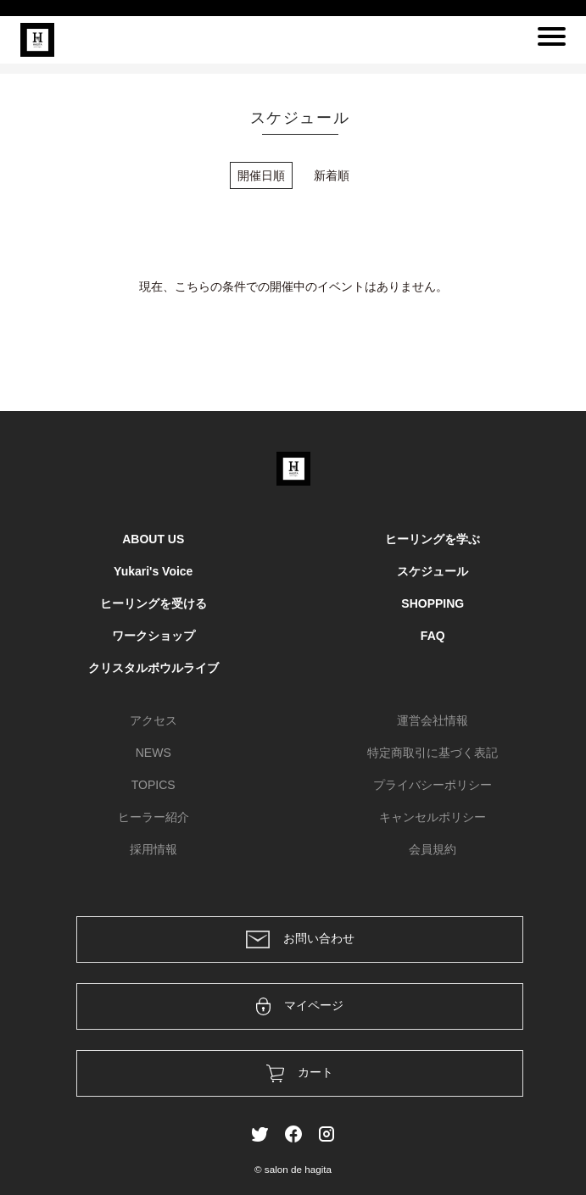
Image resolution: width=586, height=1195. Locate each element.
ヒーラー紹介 (153, 817)
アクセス (153, 720)
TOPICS (153, 785)
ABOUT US (153, 539)
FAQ (433, 636)
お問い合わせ (300, 939)
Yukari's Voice (153, 571)
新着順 (331, 175)
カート (299, 1073)
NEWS (153, 753)
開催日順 (261, 175)
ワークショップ (153, 636)
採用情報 (153, 849)
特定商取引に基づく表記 (432, 753)
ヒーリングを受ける (153, 603)
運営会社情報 (432, 720)
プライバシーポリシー (432, 785)
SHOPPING (432, 603)
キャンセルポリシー (432, 817)
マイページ (299, 1006)
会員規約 (432, 849)
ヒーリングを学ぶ (432, 539)
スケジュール (432, 571)
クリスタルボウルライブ (153, 668)
